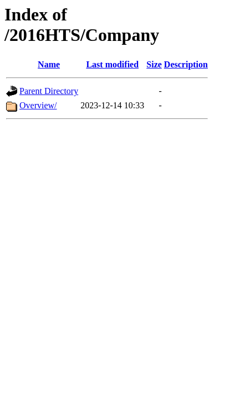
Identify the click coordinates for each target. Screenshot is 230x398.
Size (154, 64)
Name (49, 64)
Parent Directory (48, 91)
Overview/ (38, 105)
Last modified (112, 64)
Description (186, 64)
